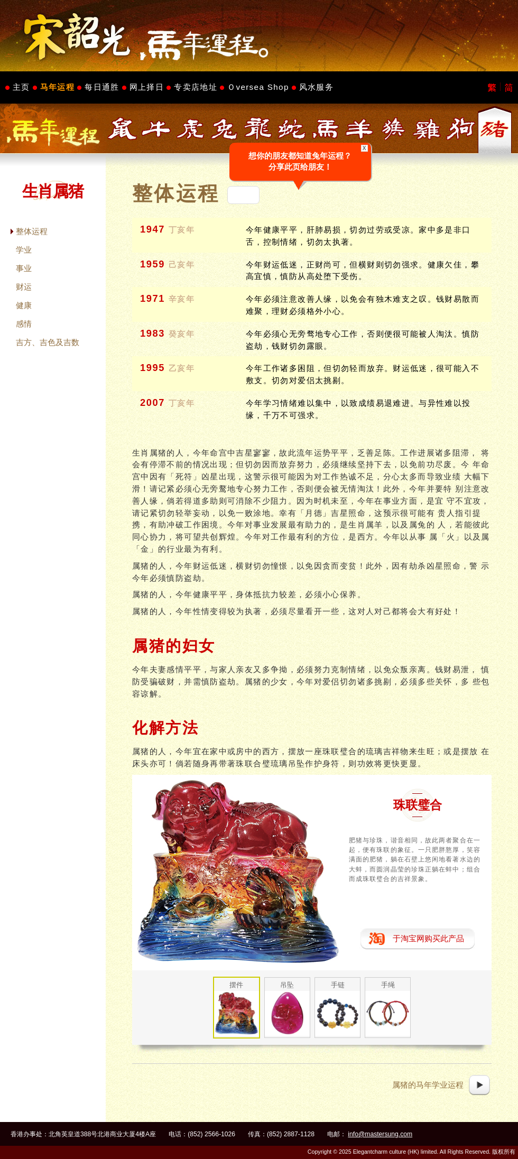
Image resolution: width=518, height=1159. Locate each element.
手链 (338, 985)
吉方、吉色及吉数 (47, 342)
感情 (24, 323)
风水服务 (316, 86)
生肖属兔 (224, 129)
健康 (24, 305)
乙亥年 (182, 368)
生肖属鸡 (427, 129)
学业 (24, 249)
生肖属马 (326, 129)
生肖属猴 (393, 129)
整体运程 (32, 231)
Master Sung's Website (259, 35)
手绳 (388, 985)
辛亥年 (182, 299)
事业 (24, 268)
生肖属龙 (258, 129)
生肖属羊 (359, 129)
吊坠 (287, 985)
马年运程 (57, 86)
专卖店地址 (195, 86)
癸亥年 (182, 334)
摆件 (236, 985)
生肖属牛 (156, 129)
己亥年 (182, 265)
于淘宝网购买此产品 (428, 938)
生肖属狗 (461, 129)
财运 (24, 286)
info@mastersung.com (380, 1134)
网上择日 (147, 86)
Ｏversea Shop (258, 86)
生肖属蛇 (292, 129)
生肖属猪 (495, 129)
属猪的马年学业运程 (428, 1084)
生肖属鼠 (123, 129)
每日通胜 (102, 86)
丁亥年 (182, 230)
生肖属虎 (190, 129)
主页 (21, 86)
